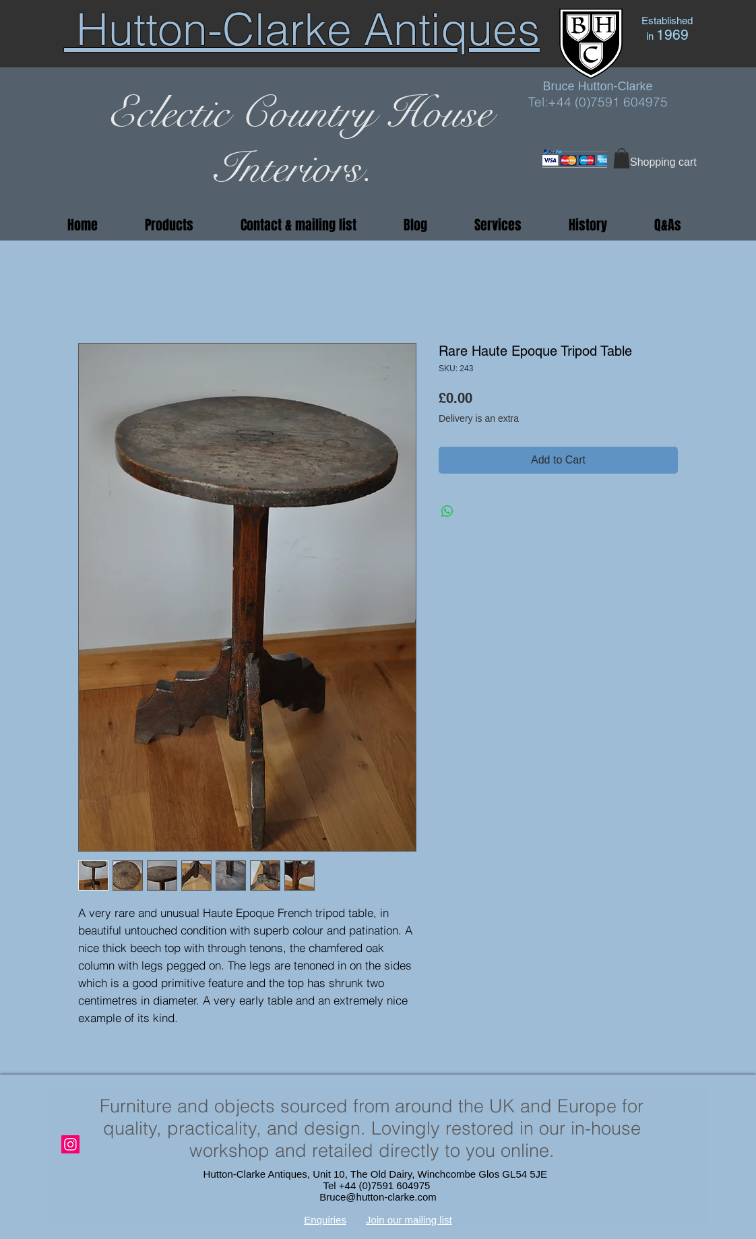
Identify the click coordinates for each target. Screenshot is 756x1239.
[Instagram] (70, 1144)
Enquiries (325, 1220)
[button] (621, 158)
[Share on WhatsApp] (447, 511)
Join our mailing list (409, 1220)
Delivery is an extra (479, 418)
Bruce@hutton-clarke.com (378, 1197)
